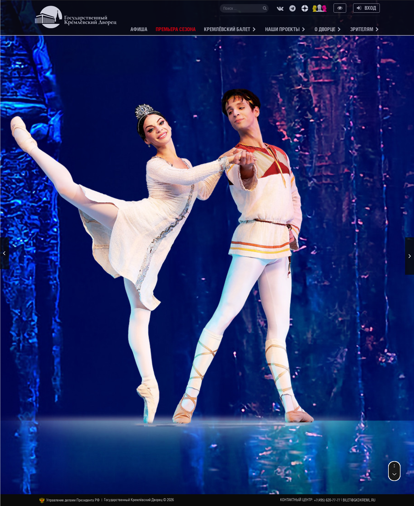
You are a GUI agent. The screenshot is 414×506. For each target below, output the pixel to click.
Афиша (138, 29)
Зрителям (361, 29)
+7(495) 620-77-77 (327, 500)
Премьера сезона (176, 29)
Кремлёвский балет (227, 29)
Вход (366, 8)
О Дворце (325, 29)
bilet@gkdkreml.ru (359, 500)
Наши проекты (282, 29)
